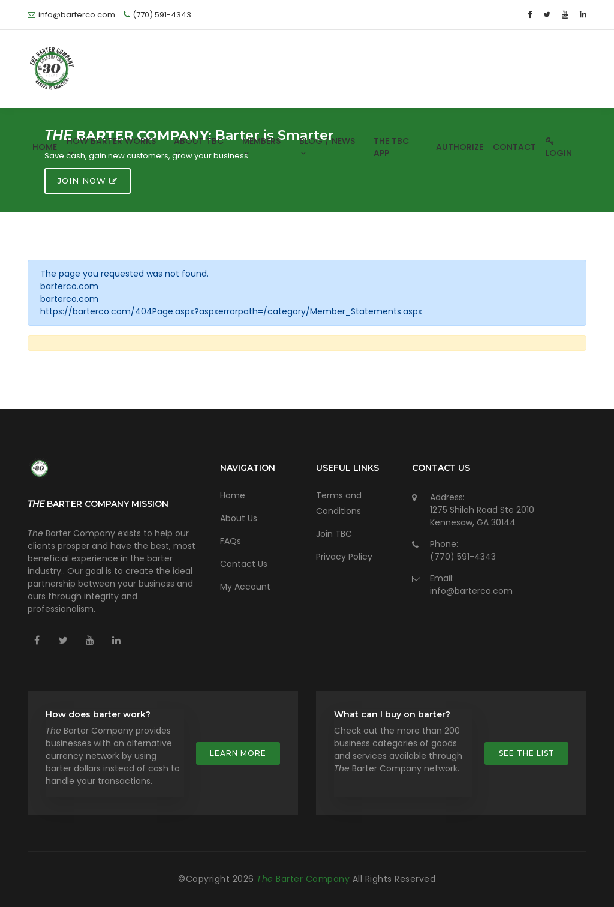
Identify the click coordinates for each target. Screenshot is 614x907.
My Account (245, 587)
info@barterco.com (471, 591)
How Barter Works (111, 146)
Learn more (238, 753)
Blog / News (327, 146)
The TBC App (391, 147)
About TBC (199, 146)
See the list (527, 753)
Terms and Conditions (339, 503)
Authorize (459, 147)
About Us (238, 518)
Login (559, 148)
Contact (514, 147)
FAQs (230, 541)
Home (44, 147)
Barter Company (305, 879)
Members (261, 146)
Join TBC (334, 534)
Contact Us (243, 564)
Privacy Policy (344, 557)
